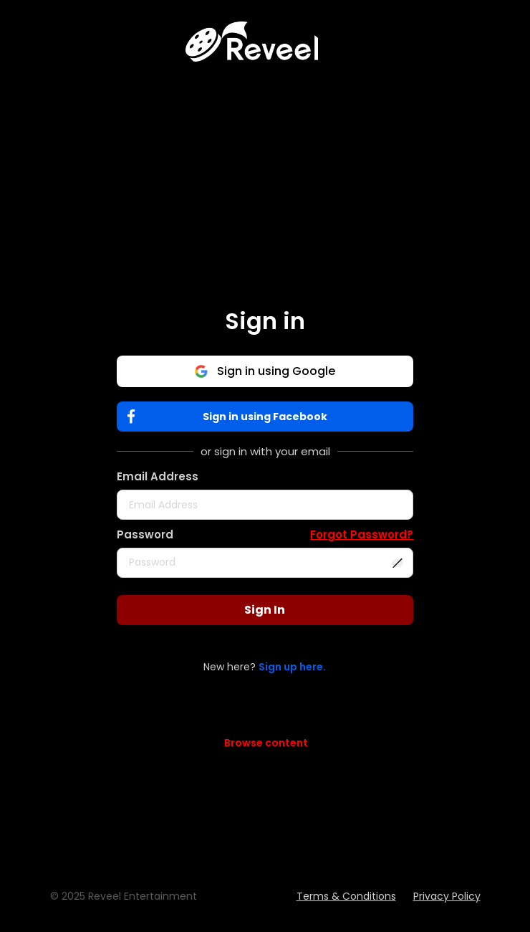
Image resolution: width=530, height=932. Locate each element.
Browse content (266, 743)
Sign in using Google (264, 371)
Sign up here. (292, 667)
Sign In (264, 609)
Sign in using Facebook (230, 416)
